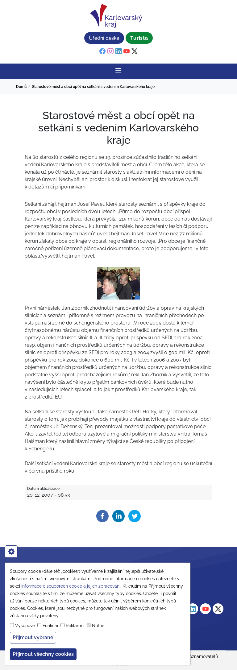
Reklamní (75, 625)
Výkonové (25, 625)
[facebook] (102, 51)
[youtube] (127, 51)
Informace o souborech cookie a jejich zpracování (70, 586)
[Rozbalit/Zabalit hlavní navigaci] (118, 71)
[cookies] (11, 551)
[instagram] (110, 51)
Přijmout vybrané (33, 637)
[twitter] (135, 51)
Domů (21, 87)
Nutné (98, 625)
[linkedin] (118, 51)
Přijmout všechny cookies (43, 654)
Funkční (50, 625)
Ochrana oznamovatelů (194, 656)
